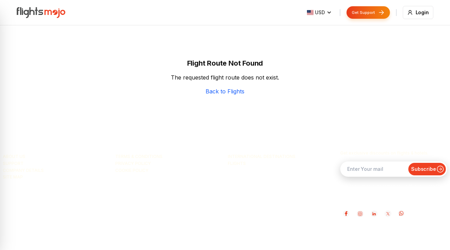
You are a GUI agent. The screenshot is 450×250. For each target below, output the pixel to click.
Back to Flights (225, 91)
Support (13, 163)
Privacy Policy (133, 163)
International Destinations (261, 156)
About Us (14, 156)
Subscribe (427, 169)
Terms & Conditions (138, 156)
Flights (237, 163)
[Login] (418, 12)
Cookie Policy (132, 170)
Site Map (13, 177)
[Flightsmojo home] (41, 12)
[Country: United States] (319, 12)
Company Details (23, 170)
